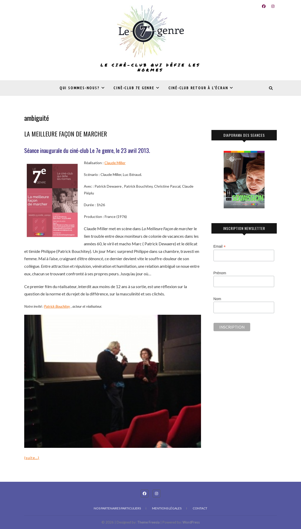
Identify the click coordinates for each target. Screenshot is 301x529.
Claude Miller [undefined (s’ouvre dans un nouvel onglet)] (115, 163)
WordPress (191, 522)
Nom (217, 299)
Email (220, 246)
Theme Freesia (148, 522)
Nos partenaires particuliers (117, 508)
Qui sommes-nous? (80, 88)
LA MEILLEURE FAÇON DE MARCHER (65, 133)
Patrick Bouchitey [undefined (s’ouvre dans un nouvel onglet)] (57, 306)
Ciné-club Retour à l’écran (198, 88)
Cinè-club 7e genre (134, 88)
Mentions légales (166, 508)
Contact (200, 508)
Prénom (220, 273)
